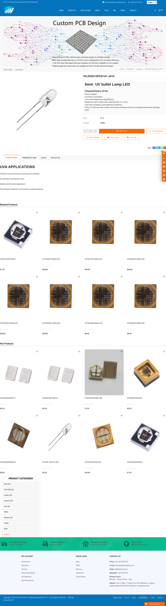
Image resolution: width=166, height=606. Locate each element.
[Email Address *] (83, 310)
